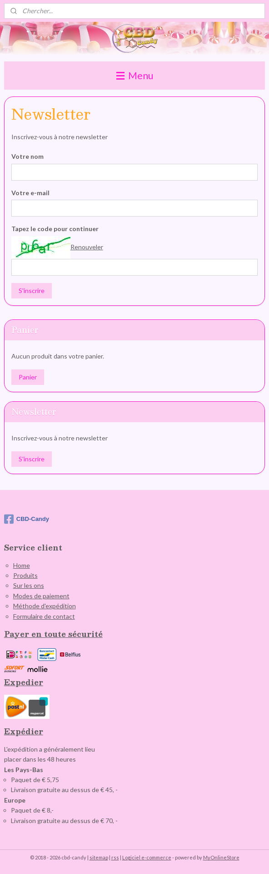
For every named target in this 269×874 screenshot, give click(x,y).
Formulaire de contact (44, 616)
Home (21, 565)
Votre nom (27, 156)
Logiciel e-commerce (146, 857)
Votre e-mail (30, 192)
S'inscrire (32, 290)
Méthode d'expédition (44, 606)
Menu (134, 75)
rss (115, 857)
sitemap (99, 857)
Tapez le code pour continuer (55, 228)
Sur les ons (28, 585)
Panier (28, 377)
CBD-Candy (26, 519)
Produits (25, 575)
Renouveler (86, 246)
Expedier (23, 682)
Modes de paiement (41, 596)
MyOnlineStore (221, 857)
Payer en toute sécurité (53, 634)
